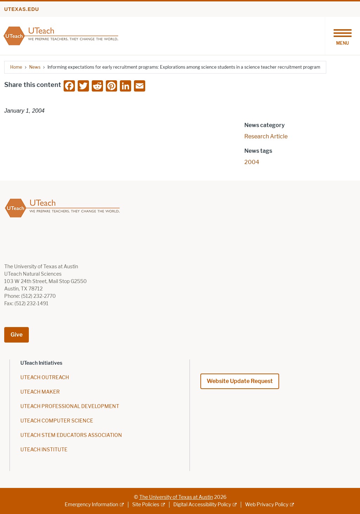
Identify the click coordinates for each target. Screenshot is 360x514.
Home (16, 67)
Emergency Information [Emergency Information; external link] (91, 505)
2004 (251, 162)
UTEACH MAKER (40, 392)
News (34, 67)
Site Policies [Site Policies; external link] (145, 505)
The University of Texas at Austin (176, 497)
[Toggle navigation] (342, 36)
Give (16, 334)
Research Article (266, 136)
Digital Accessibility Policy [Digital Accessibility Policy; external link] (202, 505)
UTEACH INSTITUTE (44, 450)
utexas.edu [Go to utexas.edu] (21, 9)
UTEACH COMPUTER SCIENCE (56, 421)
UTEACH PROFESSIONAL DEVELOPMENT (69, 406)
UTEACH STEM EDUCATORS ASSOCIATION (71, 435)
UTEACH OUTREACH (44, 378)
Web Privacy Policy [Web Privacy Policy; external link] (266, 505)
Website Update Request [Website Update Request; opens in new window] (240, 381)
